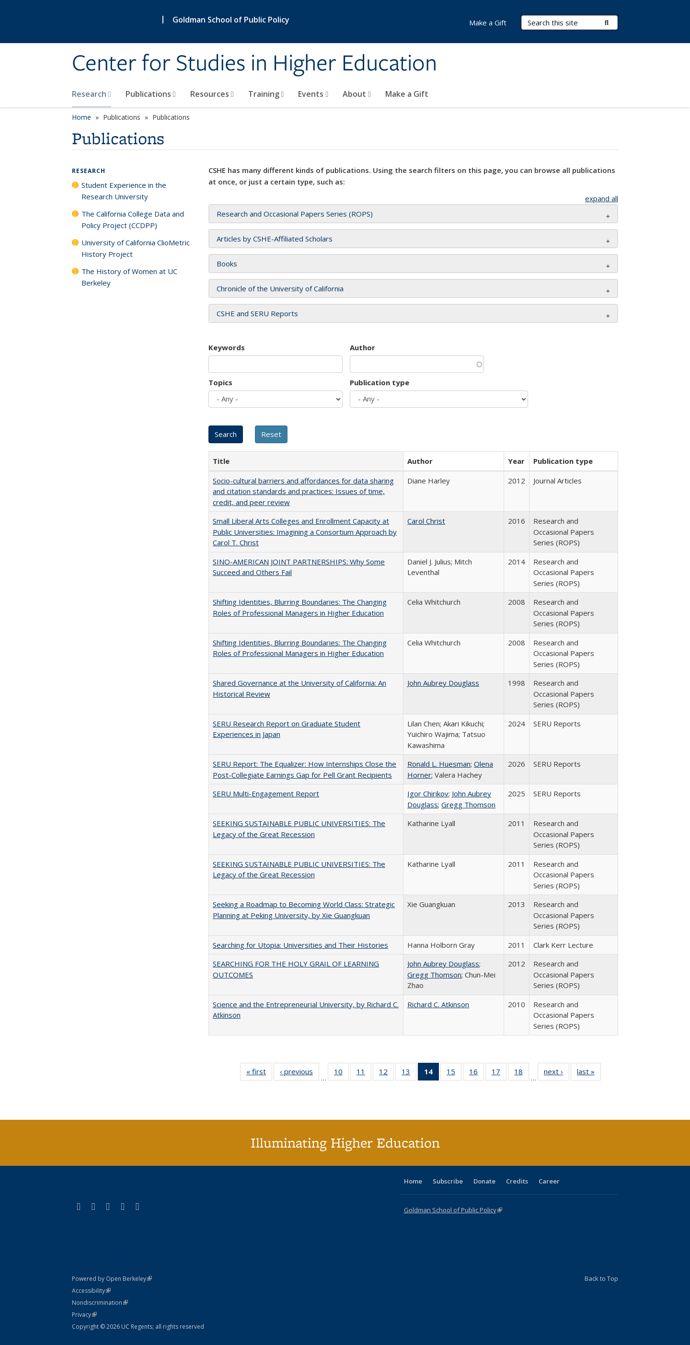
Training (266, 94)
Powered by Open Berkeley (112, 1279)
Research (91, 94)
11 (363, 1073)
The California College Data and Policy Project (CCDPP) (132, 219)
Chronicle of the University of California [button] (280, 288)
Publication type (379, 382)
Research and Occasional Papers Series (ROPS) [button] (295, 213)
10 (341, 1073)
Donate (484, 1181)
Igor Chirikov (427, 793)
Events (313, 94)
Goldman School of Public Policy (230, 19)
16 (476, 1073)
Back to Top (601, 1278)
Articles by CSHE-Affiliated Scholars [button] (275, 238)
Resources (212, 94)
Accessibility (91, 1291)
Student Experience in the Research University (123, 190)
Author (362, 347)
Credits (517, 1181)
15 (454, 1073)
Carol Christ (426, 521)
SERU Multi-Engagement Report (266, 793)
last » (589, 1073)
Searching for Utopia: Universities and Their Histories (300, 945)
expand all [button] (601, 198)
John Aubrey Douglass (443, 683)
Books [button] (227, 263)
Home (81, 117)
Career (549, 1181)
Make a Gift (406, 94)
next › (556, 1073)
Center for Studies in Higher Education (254, 63)
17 (499, 1073)
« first (259, 1073)
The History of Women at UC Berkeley (129, 276)
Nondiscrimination (100, 1303)
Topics (220, 382)
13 (409, 1073)
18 (521, 1073)
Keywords (226, 347)
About (357, 94)
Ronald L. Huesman (439, 764)
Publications (151, 94)
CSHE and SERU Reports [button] (257, 313)
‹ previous (299, 1073)
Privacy (84, 1315)
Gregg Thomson (468, 804)
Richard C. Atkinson (438, 1004)
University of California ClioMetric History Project (135, 248)
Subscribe (448, 1181)
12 (386, 1073)
